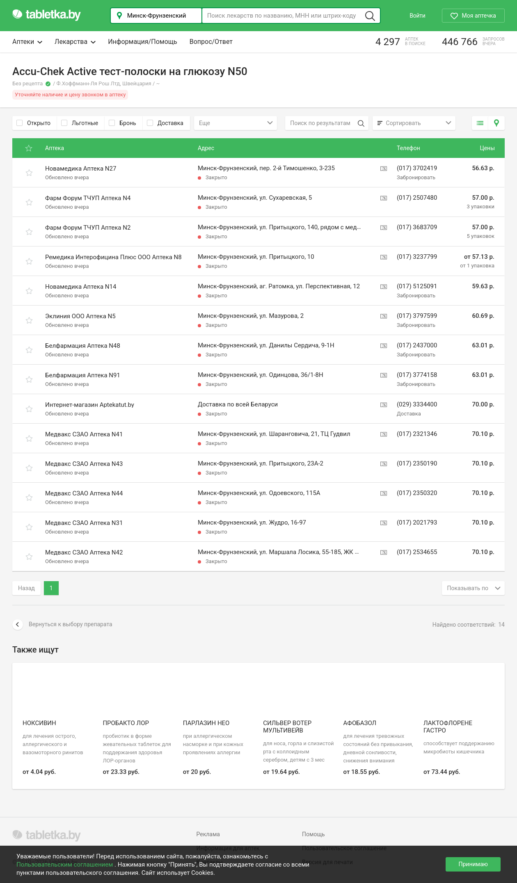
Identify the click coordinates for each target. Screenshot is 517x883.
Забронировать (416, 177)
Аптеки (27, 42)
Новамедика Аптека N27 (80, 168)
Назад (26, 588)
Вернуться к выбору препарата (62, 624)
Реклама (208, 834)
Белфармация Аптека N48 (82, 345)
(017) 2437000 (417, 345)
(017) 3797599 (417, 315)
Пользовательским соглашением (65, 864)
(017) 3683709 (417, 227)
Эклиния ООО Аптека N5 (80, 316)
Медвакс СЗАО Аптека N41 (84, 434)
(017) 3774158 (417, 375)
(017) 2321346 (417, 434)
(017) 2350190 (417, 463)
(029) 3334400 (417, 404)
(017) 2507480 (417, 197)
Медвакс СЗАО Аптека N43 (84, 464)
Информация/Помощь (142, 42)
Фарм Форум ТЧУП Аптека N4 (87, 198)
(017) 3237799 (417, 256)
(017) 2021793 (417, 522)
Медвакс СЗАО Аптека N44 (84, 493)
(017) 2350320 (417, 493)
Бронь (122, 123)
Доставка (165, 123)
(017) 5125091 (417, 286)
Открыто (33, 123)
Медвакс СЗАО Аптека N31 (84, 523)
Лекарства (75, 42)
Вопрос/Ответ (211, 42)
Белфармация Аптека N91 (82, 375)
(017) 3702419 (417, 168)
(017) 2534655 (417, 552)
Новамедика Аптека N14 (80, 286)
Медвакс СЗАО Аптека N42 (84, 552)
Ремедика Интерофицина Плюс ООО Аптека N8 (113, 257)
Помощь (313, 834)
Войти (417, 15)
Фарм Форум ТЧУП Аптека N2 (87, 227)
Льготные (79, 123)
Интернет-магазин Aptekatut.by (89, 404)
